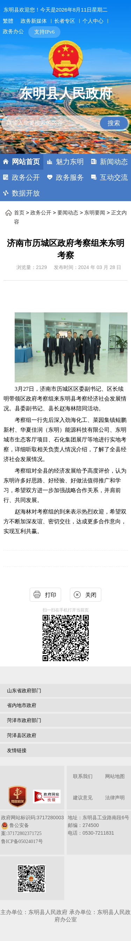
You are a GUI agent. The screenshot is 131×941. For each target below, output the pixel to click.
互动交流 (114, 177)
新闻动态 (114, 161)
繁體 (8, 21)
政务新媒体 (34, 21)
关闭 (90, 595)
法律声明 (115, 797)
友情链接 (17, 750)
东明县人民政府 (65, 93)
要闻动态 (67, 212)
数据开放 (26, 193)
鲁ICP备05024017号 (22, 841)
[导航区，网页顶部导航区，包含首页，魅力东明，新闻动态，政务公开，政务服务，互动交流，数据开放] (65, 177)
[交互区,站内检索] (65, 117)
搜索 (114, 123)
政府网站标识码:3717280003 (32, 829)
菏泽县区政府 (21, 735)
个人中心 (92, 21)
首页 (19, 212)
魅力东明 (70, 161)
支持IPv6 (44, 32)
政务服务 (70, 177)
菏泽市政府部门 (24, 720)
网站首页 (26, 161)
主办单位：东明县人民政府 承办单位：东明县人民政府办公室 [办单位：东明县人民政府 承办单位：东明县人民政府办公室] (65, 915)
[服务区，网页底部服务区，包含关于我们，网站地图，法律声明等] (65, 834)
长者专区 (64, 21)
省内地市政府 (21, 705)
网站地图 (115, 776)
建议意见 (83, 797)
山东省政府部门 (24, 690)
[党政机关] (17, 797)
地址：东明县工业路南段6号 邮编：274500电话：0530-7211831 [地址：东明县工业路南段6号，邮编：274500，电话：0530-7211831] (98, 825)
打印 (50, 595)
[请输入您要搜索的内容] (65, 123)
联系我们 (83, 776)
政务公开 (26, 177)
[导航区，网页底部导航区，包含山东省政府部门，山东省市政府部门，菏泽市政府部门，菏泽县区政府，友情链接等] (65, 721)
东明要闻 (94, 212)
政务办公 (13, 31)
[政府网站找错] (47, 797)
